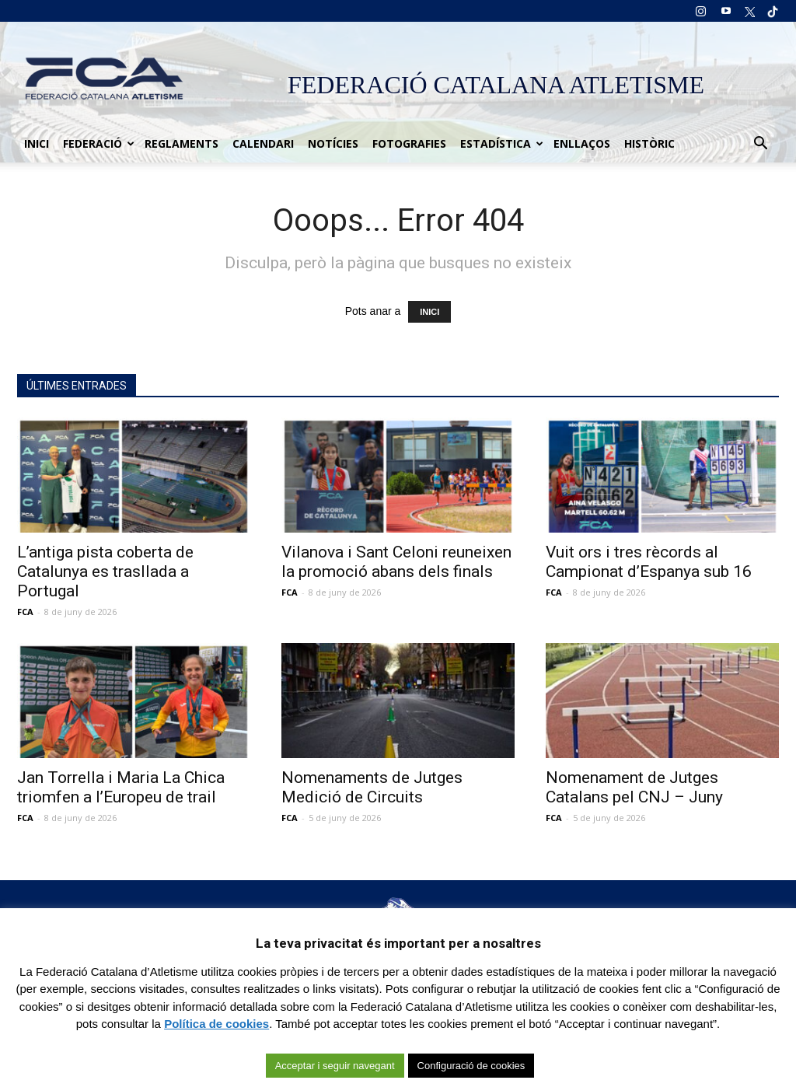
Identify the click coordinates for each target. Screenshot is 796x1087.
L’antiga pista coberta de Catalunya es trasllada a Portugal (105, 571)
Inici (36, 143)
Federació (98, 143)
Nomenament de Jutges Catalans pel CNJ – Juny (634, 787)
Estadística (501, 143)
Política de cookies (216, 1023)
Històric (649, 143)
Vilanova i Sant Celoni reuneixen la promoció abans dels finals (396, 562)
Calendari (263, 143)
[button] (760, 144)
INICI (429, 311)
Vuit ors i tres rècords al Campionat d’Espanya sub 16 (649, 562)
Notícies (333, 143)
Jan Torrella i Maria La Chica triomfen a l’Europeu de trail (121, 787)
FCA (25, 611)
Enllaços (581, 143)
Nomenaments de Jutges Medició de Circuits (372, 787)
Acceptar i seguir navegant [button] (335, 1065)
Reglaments (181, 143)
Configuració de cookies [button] (471, 1065)
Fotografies (409, 143)
